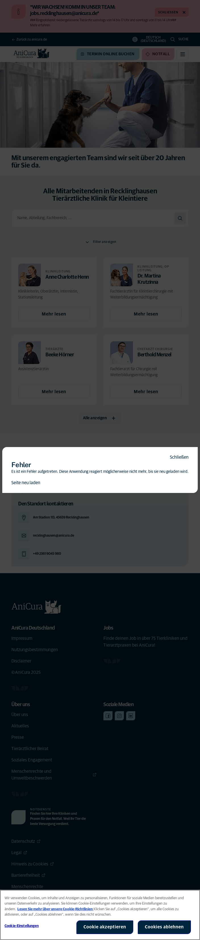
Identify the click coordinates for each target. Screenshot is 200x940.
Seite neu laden (25, 482)
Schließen (179, 457)
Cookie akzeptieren (105, 927)
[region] (100, 915)
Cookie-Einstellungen (22, 926)
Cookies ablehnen (164, 927)
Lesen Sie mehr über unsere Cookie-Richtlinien (55, 909)
